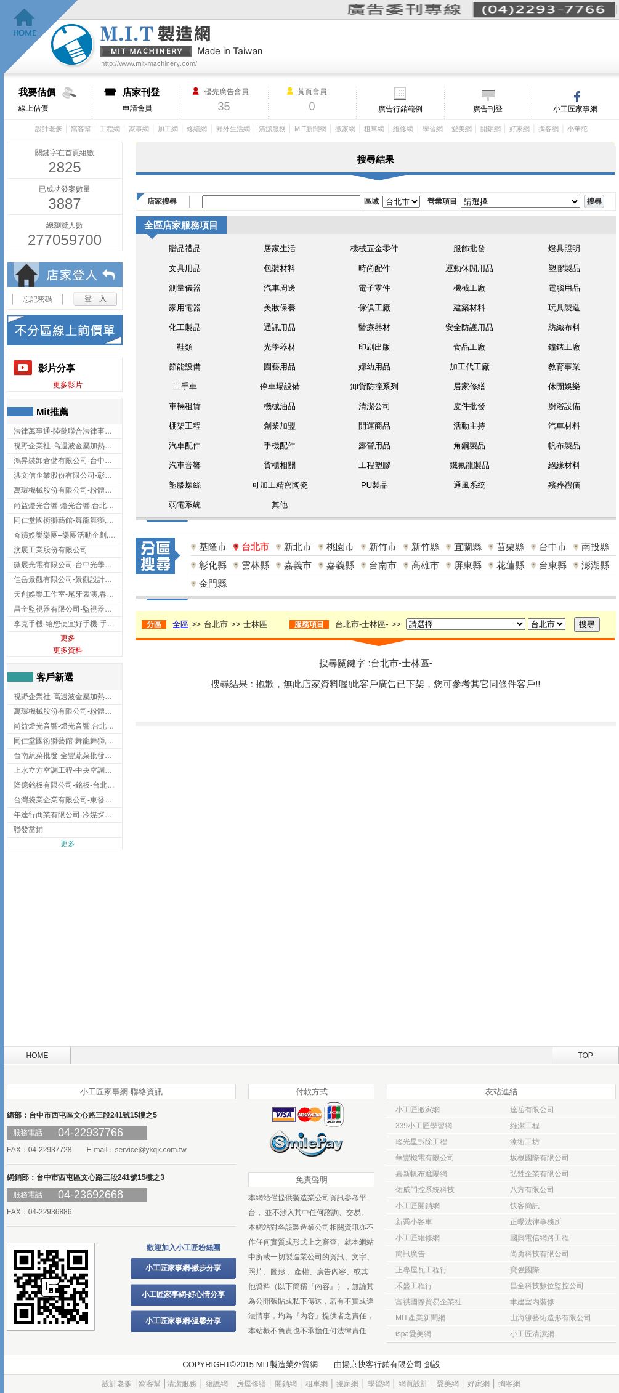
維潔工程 (525, 1125)
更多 (67, 638)
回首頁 (41, 37)
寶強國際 (525, 1270)
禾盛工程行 (413, 1286)
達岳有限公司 (532, 1109)
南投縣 (595, 546)
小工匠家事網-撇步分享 (183, 1268)
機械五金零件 (374, 248)
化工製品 (185, 327)
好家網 (519, 128)
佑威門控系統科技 (425, 1189)
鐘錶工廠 (564, 347)
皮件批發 (469, 406)
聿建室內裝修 (532, 1302)
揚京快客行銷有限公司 (382, 1364)
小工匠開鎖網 (417, 1205)
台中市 (553, 546)
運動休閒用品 (469, 268)
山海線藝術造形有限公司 (550, 1318)
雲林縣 (255, 565)
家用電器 (185, 307)
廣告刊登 (488, 109)
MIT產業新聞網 (420, 1318)
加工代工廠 (470, 366)
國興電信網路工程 (539, 1238)
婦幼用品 (374, 366)
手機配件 (280, 445)
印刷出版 (374, 347)
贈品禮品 (185, 248)
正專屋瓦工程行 (421, 1270)
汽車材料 (564, 425)
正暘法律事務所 (536, 1221)
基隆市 (213, 546)
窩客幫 (81, 128)
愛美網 (461, 128)
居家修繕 (469, 386)
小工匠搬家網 (417, 1109)
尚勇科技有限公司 (539, 1254)
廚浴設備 (564, 406)
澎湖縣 (595, 565)
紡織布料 (564, 327)
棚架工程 (185, 425)
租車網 (374, 128)
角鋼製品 (469, 445)
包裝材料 (280, 268)
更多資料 (68, 650)
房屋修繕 (251, 1383)
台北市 (255, 546)
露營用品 (374, 445)
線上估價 (55, 100)
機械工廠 (469, 288)
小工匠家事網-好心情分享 (183, 1294)
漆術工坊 (525, 1141)
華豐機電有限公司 (425, 1157)
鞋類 (185, 347)
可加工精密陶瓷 (280, 485)
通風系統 (469, 485)
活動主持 (469, 425)
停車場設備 (280, 386)
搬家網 (345, 128)
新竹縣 (425, 546)
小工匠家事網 (575, 109)
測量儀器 (185, 288)
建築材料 (469, 307)
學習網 (433, 128)
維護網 (217, 1383)
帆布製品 (564, 445)
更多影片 (68, 385)
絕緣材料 (564, 465)
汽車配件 (185, 445)
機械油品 (280, 406)
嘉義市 (298, 565)
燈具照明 (564, 248)
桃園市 (340, 546)
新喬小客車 (413, 1221)
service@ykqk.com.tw (150, 1149)
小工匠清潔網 (532, 1334)
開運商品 (374, 425)
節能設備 (185, 366)
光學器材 (280, 347)
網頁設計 (413, 1383)
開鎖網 (490, 128)
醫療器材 (374, 327)
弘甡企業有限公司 (539, 1173)
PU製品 (374, 485)
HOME (37, 1055)
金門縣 (213, 583)
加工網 (168, 128)
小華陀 (577, 128)
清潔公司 (374, 406)
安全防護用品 (469, 327)
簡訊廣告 (410, 1254)
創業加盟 (280, 425)
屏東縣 (468, 565)
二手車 (185, 386)
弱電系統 (185, 504)
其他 (280, 504)
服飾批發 (469, 248)
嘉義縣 (340, 565)
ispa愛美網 (413, 1334)
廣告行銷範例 (400, 109)
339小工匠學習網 (423, 1125)
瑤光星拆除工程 (421, 1141)
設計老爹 (48, 128)
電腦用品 (564, 288)
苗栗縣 (510, 546)
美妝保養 (280, 307)
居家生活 (280, 248)
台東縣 (553, 565)
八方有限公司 (532, 1189)
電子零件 (374, 288)
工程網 (110, 128)
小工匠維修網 (417, 1238)
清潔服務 (272, 128)
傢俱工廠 (374, 307)
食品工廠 (469, 347)
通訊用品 (280, 327)
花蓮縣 (510, 565)
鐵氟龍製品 (470, 465)
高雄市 (425, 565)
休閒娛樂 (564, 386)
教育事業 (564, 366)
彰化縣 (213, 565)
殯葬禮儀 (564, 485)
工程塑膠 (374, 465)
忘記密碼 (37, 299)
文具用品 (185, 268)
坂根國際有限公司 (539, 1157)
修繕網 (197, 128)
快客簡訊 (525, 1205)
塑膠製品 (564, 268)
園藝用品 (280, 366)
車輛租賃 (185, 406)
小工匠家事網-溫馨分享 (183, 1321)
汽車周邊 (280, 288)
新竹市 (383, 546)
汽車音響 (185, 465)
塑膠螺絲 (185, 485)
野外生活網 (233, 128)
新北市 (298, 546)
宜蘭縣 (468, 546)
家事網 (139, 128)
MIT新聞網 (310, 128)
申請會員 (151, 100)
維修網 (403, 128)
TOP (585, 1055)
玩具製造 (564, 307)
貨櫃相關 (280, 465)
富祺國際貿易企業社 (428, 1302)
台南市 (383, 565)
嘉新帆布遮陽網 (421, 1173)
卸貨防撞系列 (374, 386)
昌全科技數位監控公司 (547, 1286)
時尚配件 (374, 268)
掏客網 (548, 128)
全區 (180, 624)
